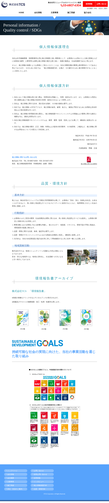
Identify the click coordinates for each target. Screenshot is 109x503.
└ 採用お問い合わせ (39, 476)
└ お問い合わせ (38, 472)
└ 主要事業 (10, 483)
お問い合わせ (102, 4)
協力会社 (87, 12)
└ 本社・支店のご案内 (14, 491)
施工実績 (71, 12)
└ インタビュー (38, 483)
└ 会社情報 (10, 476)
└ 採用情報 (36, 480)
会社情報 (38, 12)
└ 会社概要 (10, 480)
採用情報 (89, 4)
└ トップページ (11, 472)
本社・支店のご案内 (100, 8)
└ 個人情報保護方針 (39, 487)
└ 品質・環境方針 (38, 491)
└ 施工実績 (10, 487)
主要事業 (54, 12)
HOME (21, 12)
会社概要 (90, 8)
